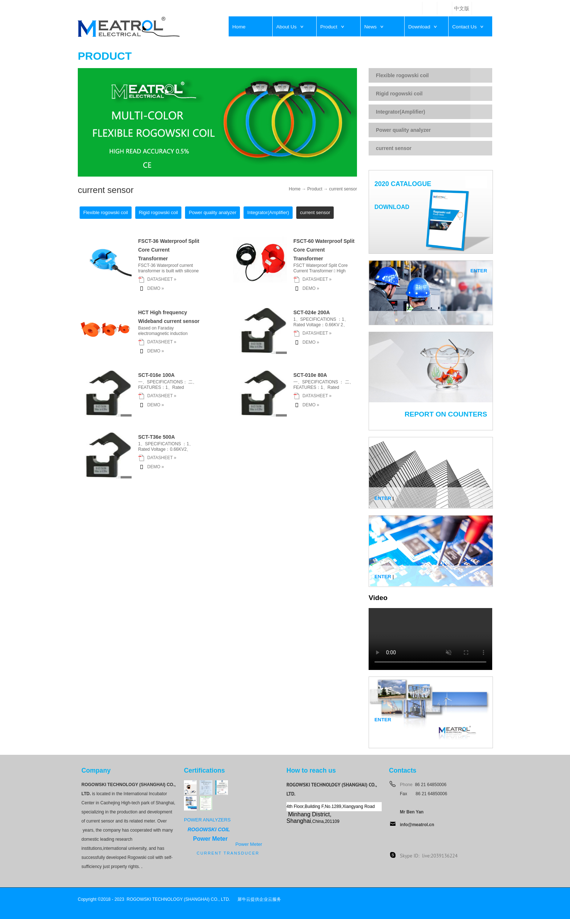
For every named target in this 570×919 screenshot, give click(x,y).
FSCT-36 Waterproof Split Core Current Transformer (168, 249)
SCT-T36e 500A (156, 437)
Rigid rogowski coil (399, 93)
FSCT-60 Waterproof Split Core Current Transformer (323, 249)
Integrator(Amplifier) (400, 112)
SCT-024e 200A (311, 312)
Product (314, 189)
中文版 (461, 8)
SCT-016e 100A (156, 375)
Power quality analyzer (403, 130)
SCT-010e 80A (310, 375)
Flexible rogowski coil (402, 75)
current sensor (343, 189)
